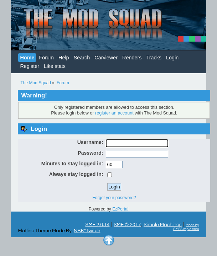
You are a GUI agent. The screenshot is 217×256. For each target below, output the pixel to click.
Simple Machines (163, 224)
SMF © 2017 (127, 224)
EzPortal (120, 209)
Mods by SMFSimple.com (186, 227)
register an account (114, 113)
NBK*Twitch (87, 230)
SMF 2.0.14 (98, 224)
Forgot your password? (114, 197)
